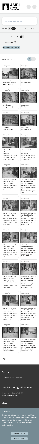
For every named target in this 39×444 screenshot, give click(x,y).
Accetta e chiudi (19, 438)
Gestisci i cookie (19, 433)
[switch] (12, 28)
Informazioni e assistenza (12, 378)
